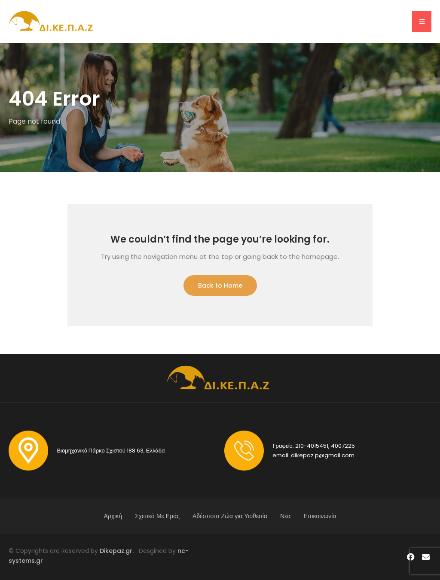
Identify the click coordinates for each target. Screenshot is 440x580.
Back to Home (220, 285)
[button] (421, 21)
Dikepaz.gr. (119, 551)
